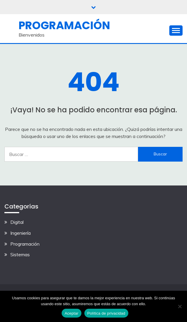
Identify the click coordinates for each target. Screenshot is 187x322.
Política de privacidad (106, 313)
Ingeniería (20, 233)
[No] (180, 306)
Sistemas (20, 254)
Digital (17, 222)
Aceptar (71, 313)
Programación (64, 25)
